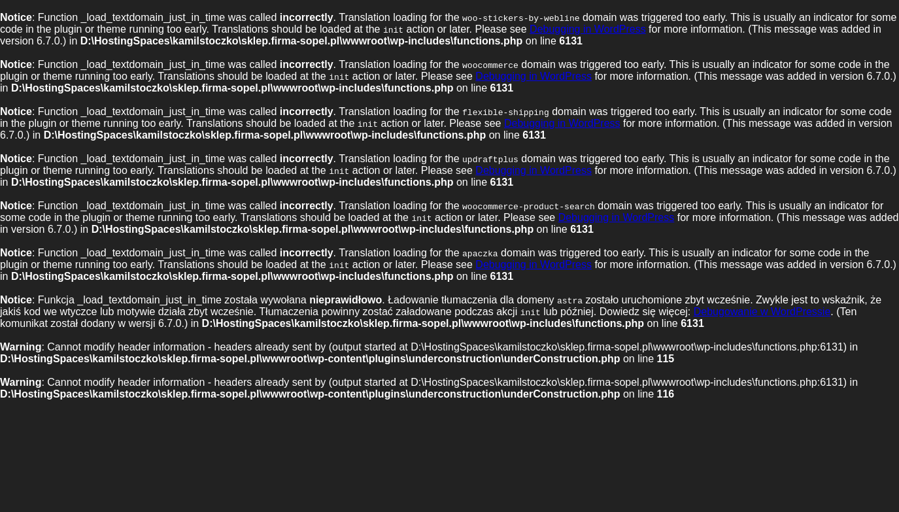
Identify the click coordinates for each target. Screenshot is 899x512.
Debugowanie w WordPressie (762, 311)
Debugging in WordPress (588, 29)
